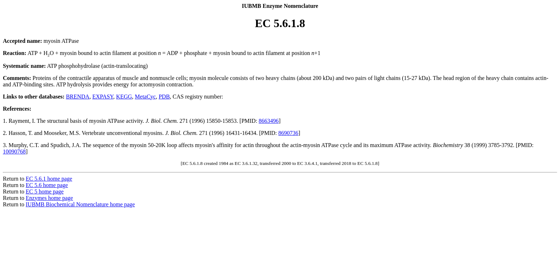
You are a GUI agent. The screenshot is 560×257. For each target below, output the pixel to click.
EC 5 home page (45, 191)
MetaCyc (145, 97)
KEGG (124, 97)
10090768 (14, 151)
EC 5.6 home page (47, 185)
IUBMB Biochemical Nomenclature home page (80, 204)
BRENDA (78, 97)
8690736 (288, 133)
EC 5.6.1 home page (49, 179)
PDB (164, 97)
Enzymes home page (49, 198)
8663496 (269, 121)
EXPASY (102, 97)
